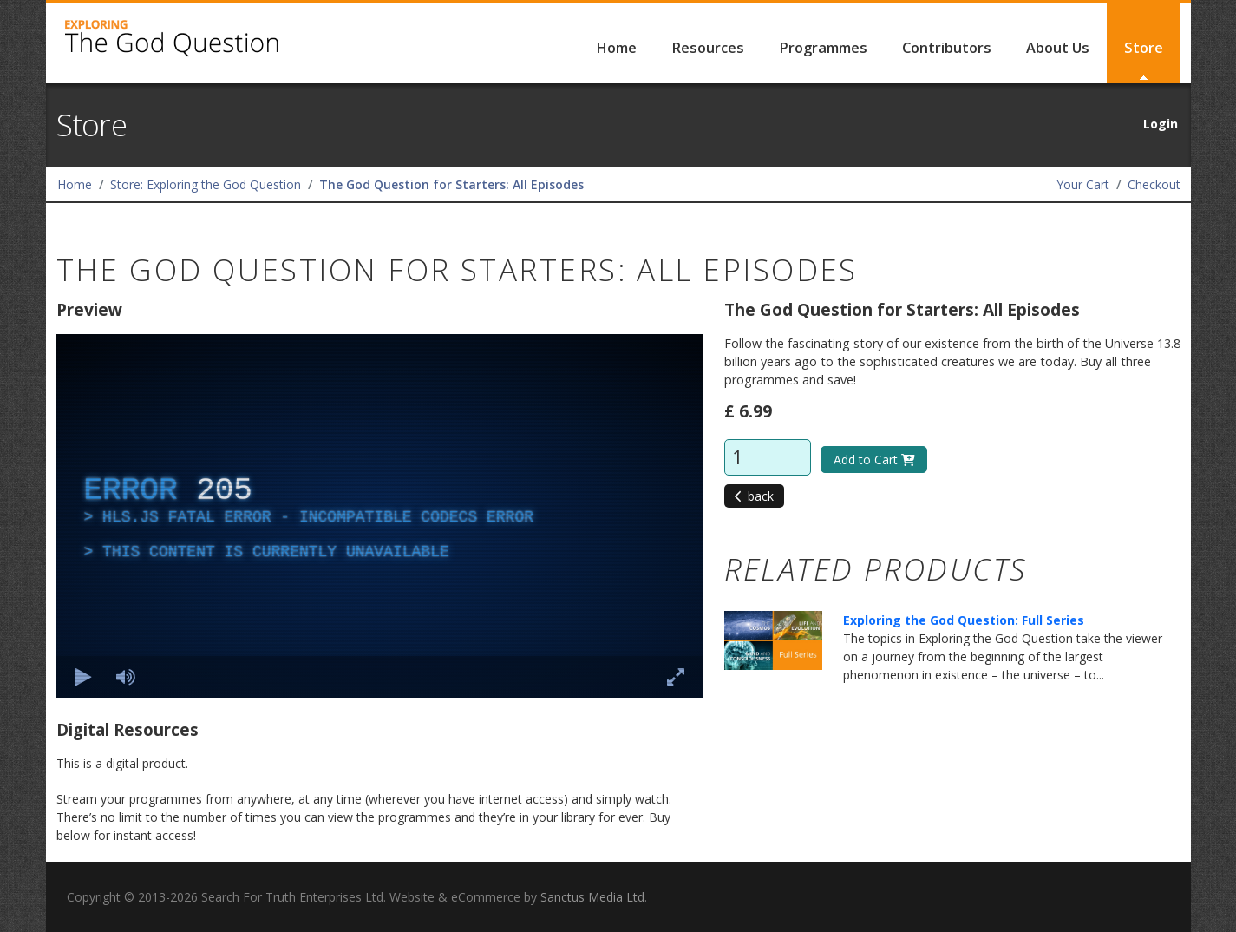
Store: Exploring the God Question (205, 184)
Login (1160, 123)
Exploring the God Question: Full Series (963, 620)
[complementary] (379, 516)
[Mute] (126, 677)
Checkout (1154, 184)
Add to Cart (874, 459)
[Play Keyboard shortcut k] (84, 677)
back (755, 496)
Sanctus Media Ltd (592, 897)
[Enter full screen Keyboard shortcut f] (675, 677)
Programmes (823, 47)
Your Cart (1082, 184)
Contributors (946, 47)
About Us (1057, 47)
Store (1143, 47)
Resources (707, 47)
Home (616, 47)
